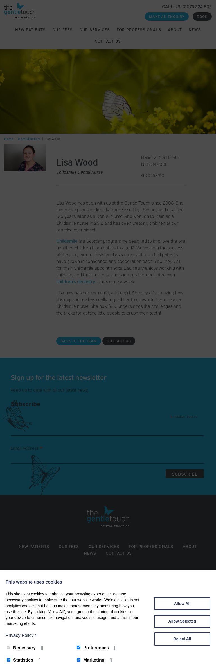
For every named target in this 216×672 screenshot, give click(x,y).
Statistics (20, 660)
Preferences (93, 647)
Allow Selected (182, 621)
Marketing (91, 660)
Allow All (182, 603)
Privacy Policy (21, 635)
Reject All (182, 639)
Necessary (21, 647)
